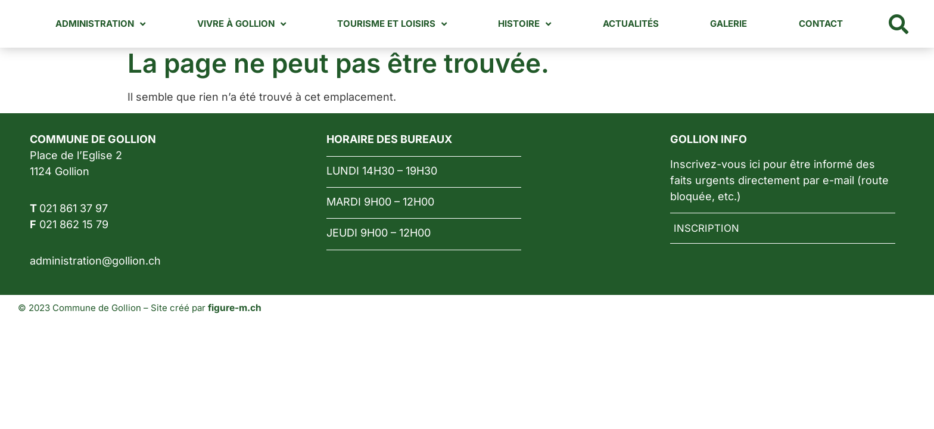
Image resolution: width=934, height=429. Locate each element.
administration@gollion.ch (95, 260)
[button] (898, 24)
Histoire (539, 24)
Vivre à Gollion (264, 24)
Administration (128, 24)
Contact (823, 23)
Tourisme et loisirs (411, 24)
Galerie (735, 23)
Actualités (642, 23)
